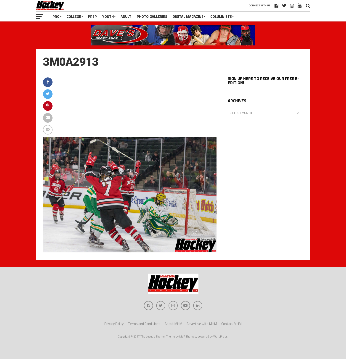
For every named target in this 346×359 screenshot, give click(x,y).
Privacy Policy (114, 323)
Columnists (221, 16)
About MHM (173, 323)
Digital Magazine (188, 16)
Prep (92, 16)
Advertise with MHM (202, 323)
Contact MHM (231, 323)
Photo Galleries (152, 16)
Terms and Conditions (144, 323)
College (73, 16)
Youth (108, 16)
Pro (56, 16)
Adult (126, 16)
